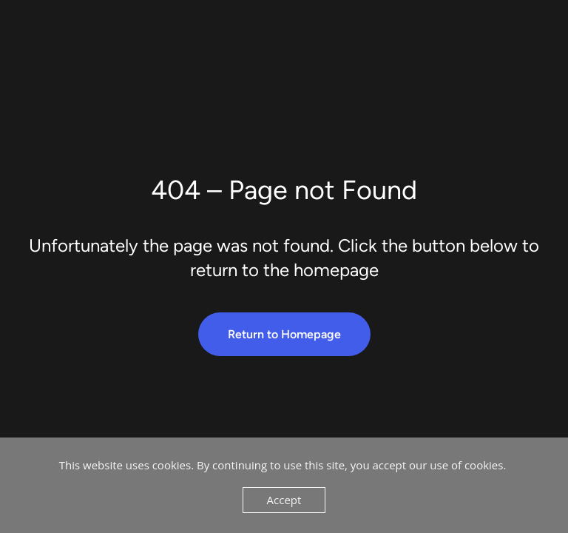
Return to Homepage (284, 334)
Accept (284, 499)
